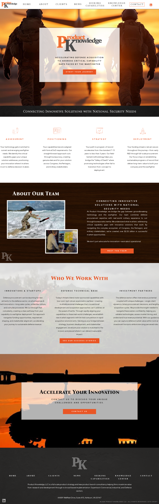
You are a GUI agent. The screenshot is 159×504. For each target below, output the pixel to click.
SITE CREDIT (153, 502)
